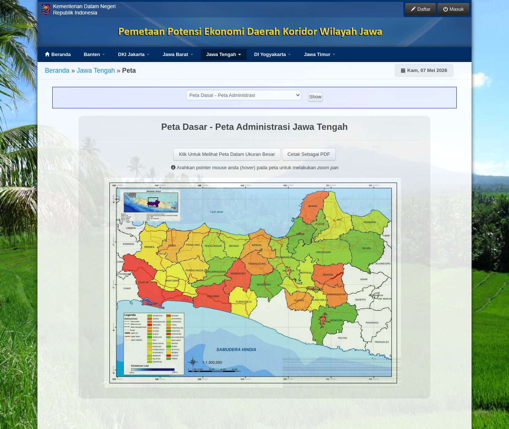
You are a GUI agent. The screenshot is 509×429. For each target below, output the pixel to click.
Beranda (58, 54)
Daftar (420, 9)
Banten (94, 54)
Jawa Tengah (223, 54)
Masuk (453, 9)
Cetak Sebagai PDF (309, 154)
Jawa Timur (319, 54)
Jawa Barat (177, 54)
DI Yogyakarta (272, 54)
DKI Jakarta (134, 54)
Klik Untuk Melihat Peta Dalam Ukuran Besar (227, 154)
